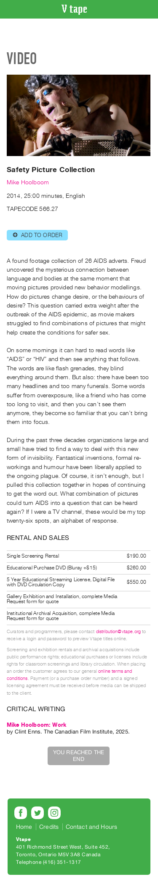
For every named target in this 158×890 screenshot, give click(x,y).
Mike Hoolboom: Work (36, 725)
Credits (49, 826)
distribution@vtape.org (118, 631)
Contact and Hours (92, 826)
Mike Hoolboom (28, 182)
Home (24, 826)
